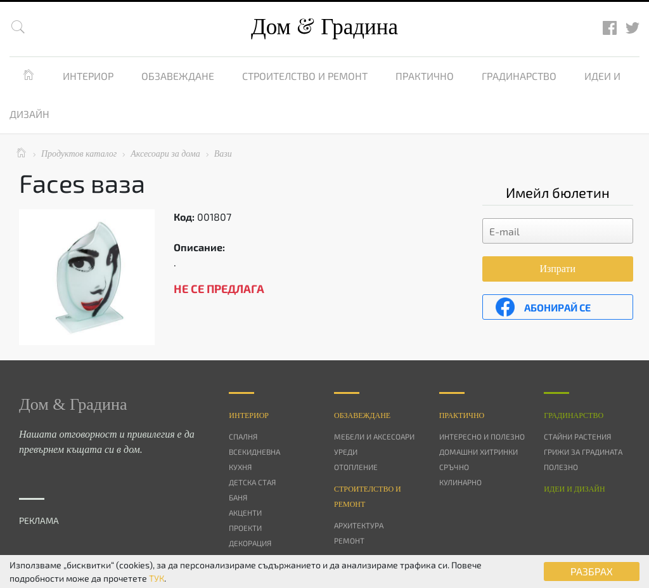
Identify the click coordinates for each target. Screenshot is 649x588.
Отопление (356, 466)
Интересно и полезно (482, 436)
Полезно (561, 466)
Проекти (245, 527)
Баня (238, 497)
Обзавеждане (177, 76)
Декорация (250, 543)
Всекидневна (254, 451)
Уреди (345, 451)
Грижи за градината (583, 451)
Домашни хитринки (478, 451)
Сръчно (454, 466)
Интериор (88, 76)
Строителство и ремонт (305, 76)
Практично (424, 76)
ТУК (156, 578)
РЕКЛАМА (39, 520)
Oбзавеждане (362, 415)
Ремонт (349, 540)
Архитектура (358, 525)
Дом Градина (324, 27)
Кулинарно (460, 482)
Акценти (245, 512)
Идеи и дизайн (574, 489)
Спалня (243, 436)
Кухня (240, 466)
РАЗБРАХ (591, 571)
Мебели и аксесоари (374, 436)
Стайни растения (577, 436)
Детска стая (252, 482)
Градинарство (519, 76)
